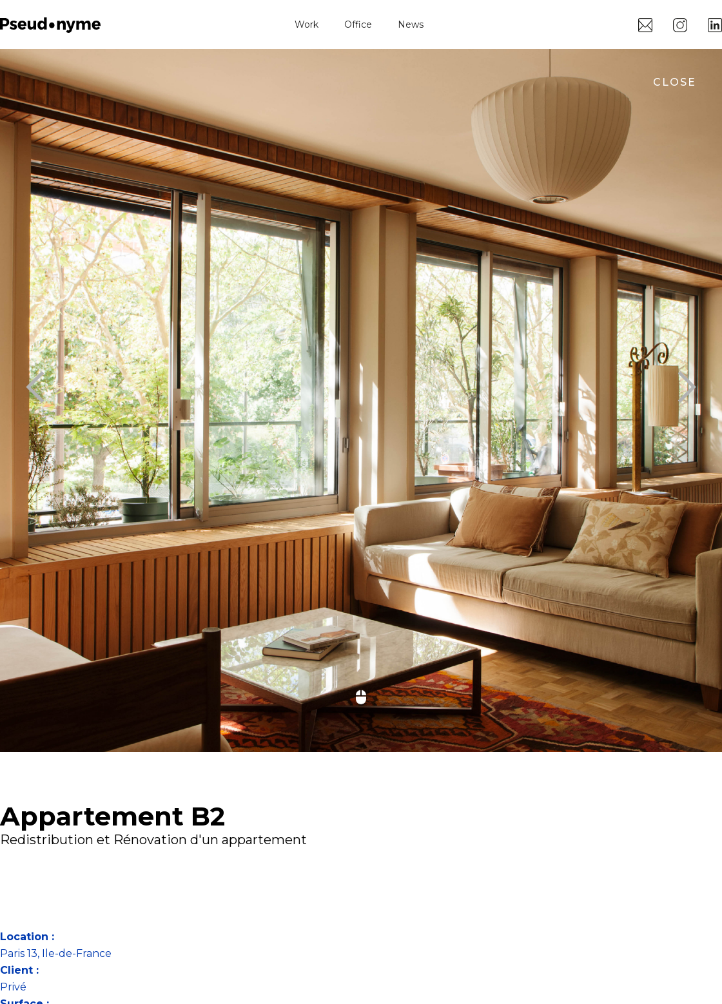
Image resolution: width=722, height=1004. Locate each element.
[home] (50, 24)
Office (358, 24)
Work (306, 24)
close (674, 82)
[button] (26, 387)
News (411, 24)
